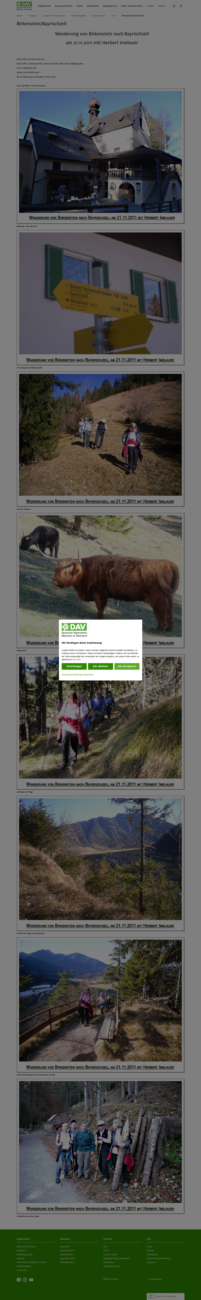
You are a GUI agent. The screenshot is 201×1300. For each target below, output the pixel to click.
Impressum (88, 675)
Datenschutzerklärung (72, 675)
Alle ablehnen (100, 666)
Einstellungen (74, 666)
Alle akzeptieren (127, 666)
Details (76, 659)
